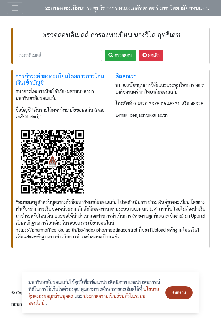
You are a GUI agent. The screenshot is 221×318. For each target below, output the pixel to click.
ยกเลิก (151, 55)
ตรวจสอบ (120, 55)
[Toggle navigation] (15, 8)
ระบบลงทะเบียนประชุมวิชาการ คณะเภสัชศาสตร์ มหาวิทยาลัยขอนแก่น (126, 8)
